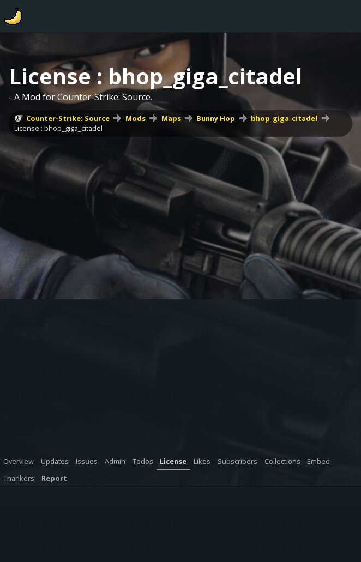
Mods (135, 118)
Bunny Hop (215, 118)
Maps (171, 118)
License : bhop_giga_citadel (58, 128)
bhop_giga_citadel (284, 118)
